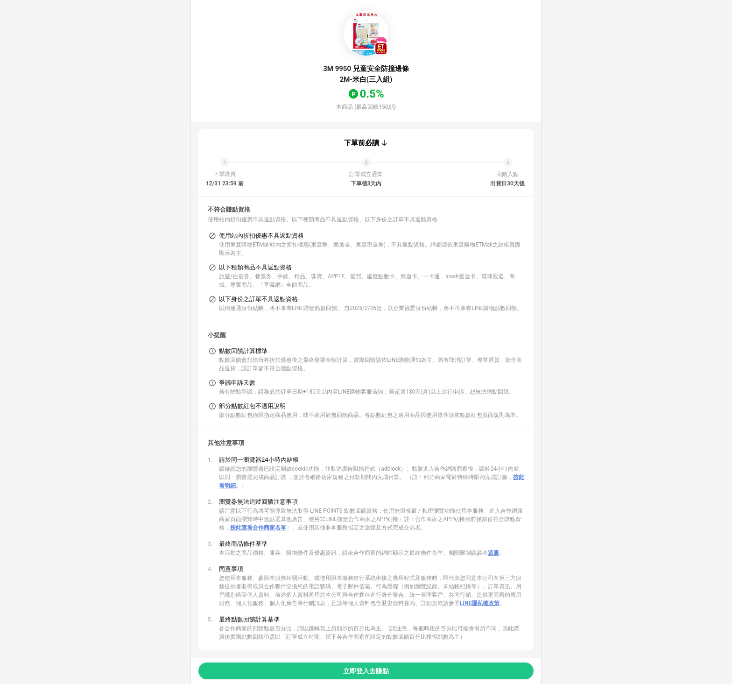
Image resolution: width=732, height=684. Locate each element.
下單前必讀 (361, 143)
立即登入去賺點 (366, 671)
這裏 (493, 553)
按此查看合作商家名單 (258, 527)
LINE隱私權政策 (480, 603)
